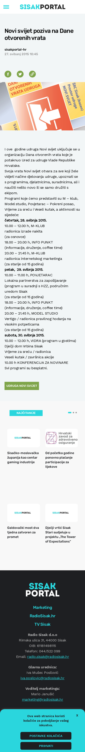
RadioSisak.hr (43, 615)
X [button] (77, 715)
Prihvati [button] (46, 746)
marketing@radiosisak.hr (42, 699)
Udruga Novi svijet (21, 386)
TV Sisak (42, 624)
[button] (69, 412)
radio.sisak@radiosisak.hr (48, 656)
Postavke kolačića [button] (45, 736)
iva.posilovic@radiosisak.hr (42, 678)
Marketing (42, 607)
